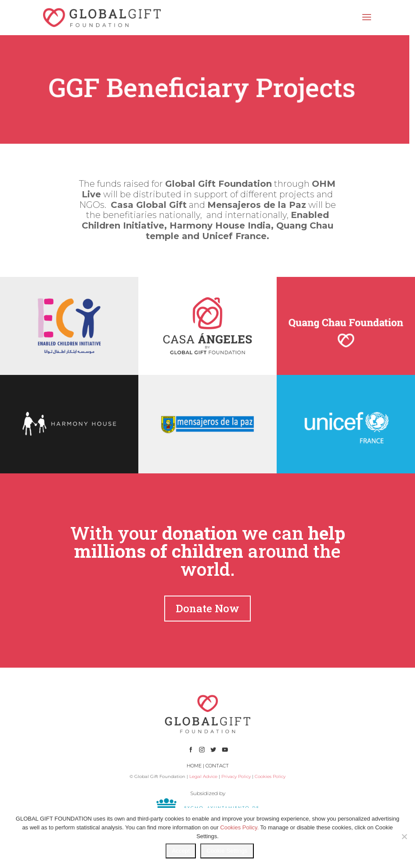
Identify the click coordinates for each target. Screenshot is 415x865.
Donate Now (207, 608)
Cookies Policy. (239, 827)
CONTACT (217, 766)
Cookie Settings (226, 850)
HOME (194, 766)
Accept (181, 850)
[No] (404, 836)
